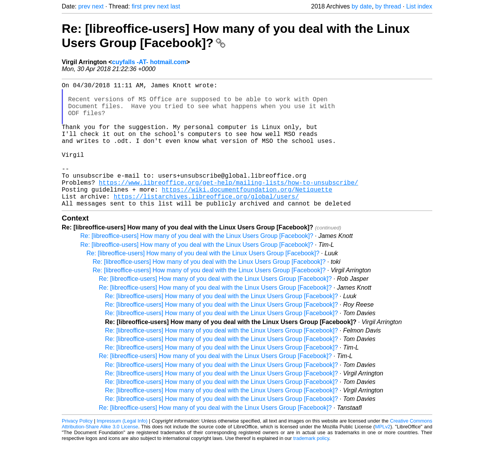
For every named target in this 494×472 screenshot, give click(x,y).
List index (419, 6)
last (175, 6)
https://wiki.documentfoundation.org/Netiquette (247, 214)
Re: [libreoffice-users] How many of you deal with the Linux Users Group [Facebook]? (196, 263)
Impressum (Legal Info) (121, 449)
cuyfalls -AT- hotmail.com (149, 62)
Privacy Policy (77, 449)
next (97, 6)
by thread (388, 6)
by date (362, 6)
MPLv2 (383, 454)
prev (84, 6)
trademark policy (311, 466)
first (137, 6)
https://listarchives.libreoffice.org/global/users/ (206, 222)
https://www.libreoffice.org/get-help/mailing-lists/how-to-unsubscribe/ (228, 205)
